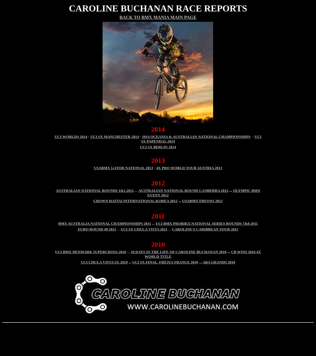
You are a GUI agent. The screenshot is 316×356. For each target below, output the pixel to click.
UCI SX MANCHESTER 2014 (114, 136)
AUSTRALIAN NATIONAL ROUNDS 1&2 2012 (95, 190)
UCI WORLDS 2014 (71, 136)
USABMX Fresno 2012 (202, 201)
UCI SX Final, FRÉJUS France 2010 (165, 262)
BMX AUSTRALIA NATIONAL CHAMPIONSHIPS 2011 (104, 223)
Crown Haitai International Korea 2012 (135, 201)
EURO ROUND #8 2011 (97, 229)
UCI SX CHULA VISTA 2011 (144, 229)
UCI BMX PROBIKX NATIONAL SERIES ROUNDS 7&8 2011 (207, 223)
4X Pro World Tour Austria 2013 (189, 168)
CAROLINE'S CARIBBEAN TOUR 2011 (205, 229)
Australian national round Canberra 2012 (183, 190)
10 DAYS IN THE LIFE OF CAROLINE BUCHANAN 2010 (178, 252)
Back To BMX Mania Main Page (158, 17)
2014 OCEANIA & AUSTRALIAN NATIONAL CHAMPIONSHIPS (196, 136)
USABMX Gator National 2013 (123, 168)
